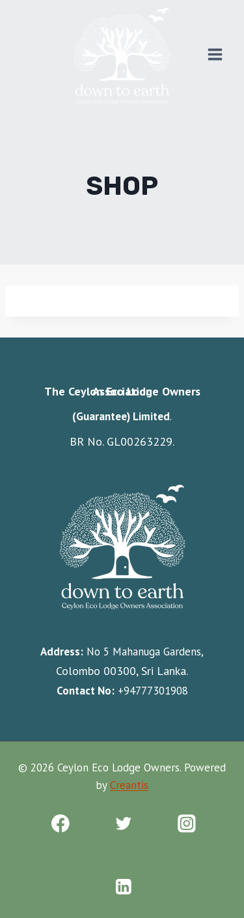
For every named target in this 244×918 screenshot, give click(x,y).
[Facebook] (60, 824)
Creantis (129, 785)
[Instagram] (186, 824)
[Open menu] (214, 54)
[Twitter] (123, 824)
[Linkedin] (123, 887)
